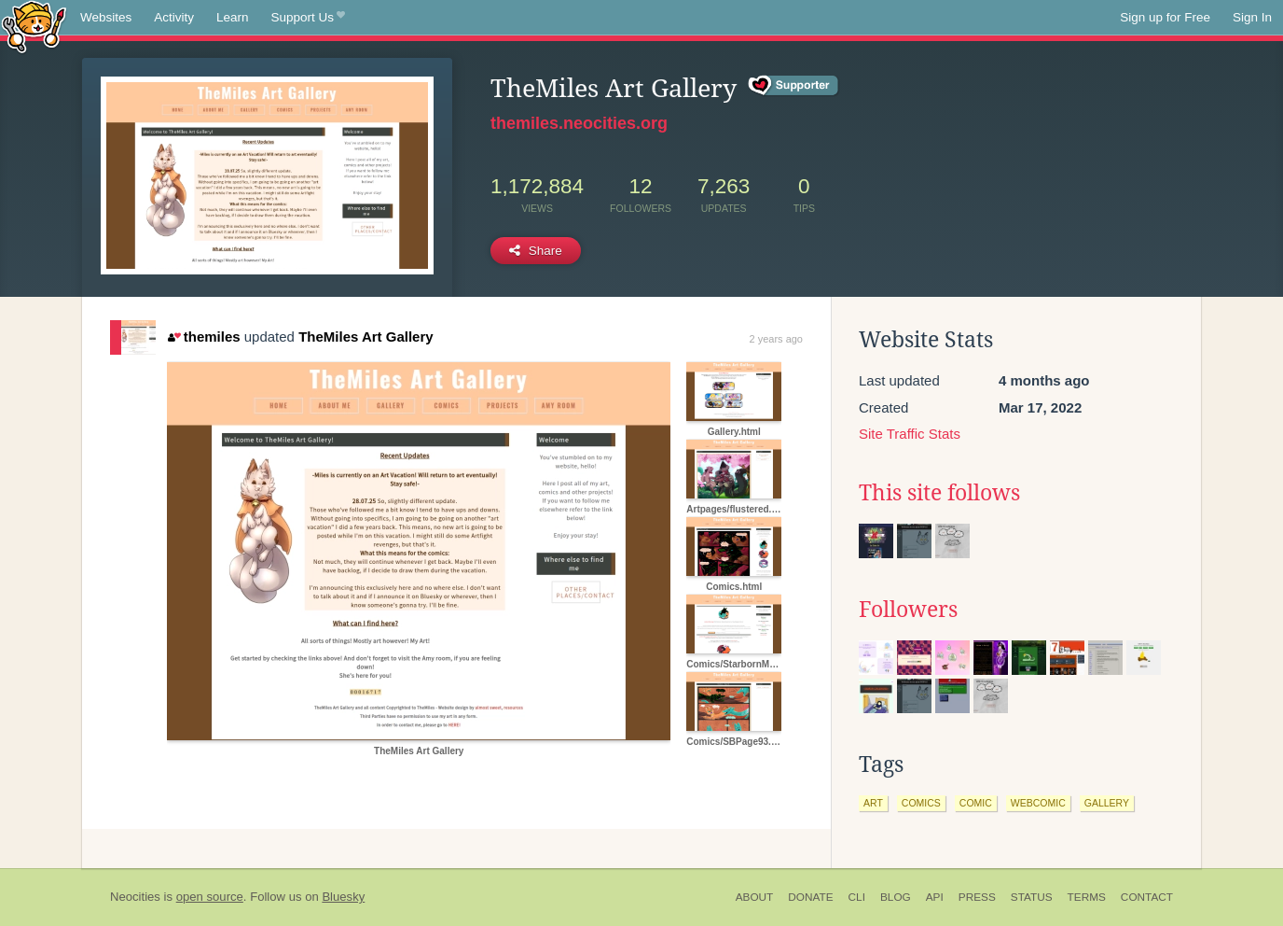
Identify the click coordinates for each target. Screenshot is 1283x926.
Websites (105, 17)
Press (977, 897)
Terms (1087, 897)
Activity (174, 17)
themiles (204, 336)
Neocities (135, 897)
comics (921, 802)
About (755, 897)
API (935, 897)
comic (975, 802)
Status (1032, 897)
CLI (856, 897)
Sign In (1252, 17)
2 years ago (776, 338)
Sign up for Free (1165, 17)
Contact (1147, 897)
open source (209, 897)
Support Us (308, 17)
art (873, 802)
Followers (908, 609)
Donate (810, 897)
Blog (895, 897)
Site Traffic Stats (909, 434)
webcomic (1038, 802)
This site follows (939, 493)
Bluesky (343, 897)
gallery (1106, 802)
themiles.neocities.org (579, 123)
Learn (232, 17)
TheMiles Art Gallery (366, 336)
